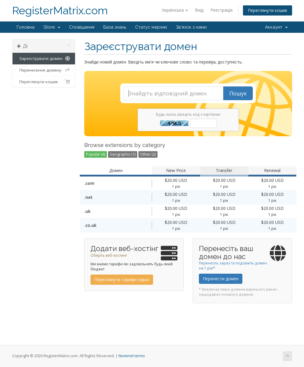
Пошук (238, 93)
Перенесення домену (44, 70)
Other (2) (148, 154)
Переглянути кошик (267, 10)
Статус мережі (151, 27)
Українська (175, 10)
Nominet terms (132, 355)
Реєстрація (222, 10)
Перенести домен (220, 278)
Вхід (199, 10)
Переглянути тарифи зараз (121, 279)
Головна (26, 27)
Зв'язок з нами (191, 27)
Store (51, 27)
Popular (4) (95, 154)
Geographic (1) (122, 154)
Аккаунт (276, 27)
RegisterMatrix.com (60, 10)
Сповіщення (81, 27)
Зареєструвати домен (44, 58)
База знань (114, 27)
